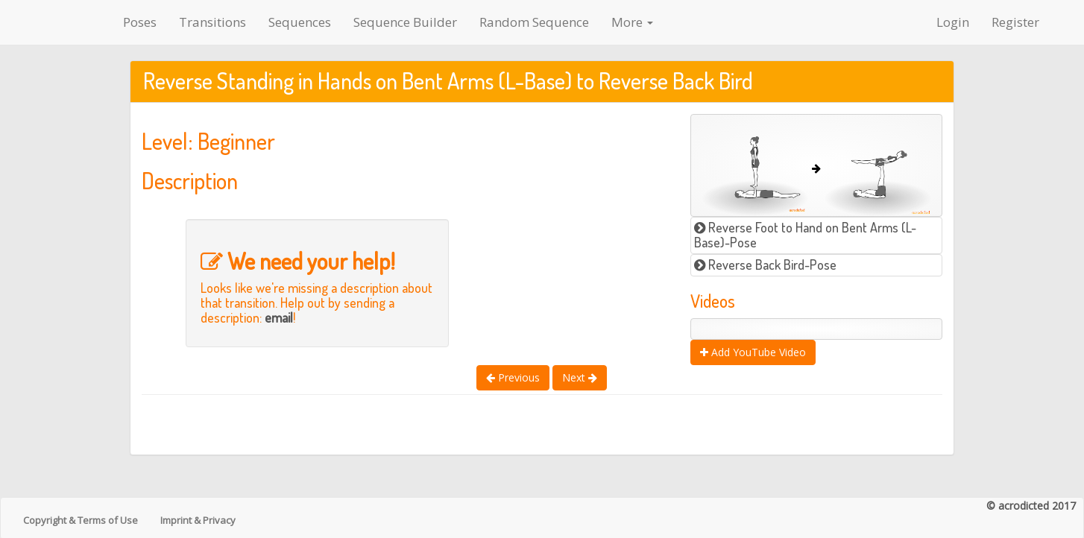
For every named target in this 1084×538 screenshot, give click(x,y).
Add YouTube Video (753, 352)
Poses (140, 22)
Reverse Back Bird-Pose (765, 264)
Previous (513, 377)
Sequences (299, 22)
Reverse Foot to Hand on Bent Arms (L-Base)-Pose (805, 234)
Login (952, 22)
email (279, 317)
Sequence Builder (405, 22)
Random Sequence (534, 22)
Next (579, 377)
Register (1015, 22)
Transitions (212, 22)
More (632, 22)
